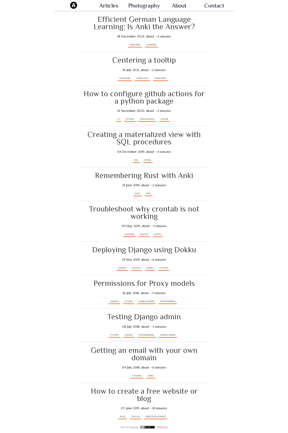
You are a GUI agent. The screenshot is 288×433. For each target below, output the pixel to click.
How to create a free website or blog (144, 395)
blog (122, 416)
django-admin (146, 301)
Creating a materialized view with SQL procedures (144, 138)
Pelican (134, 427)
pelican (135, 416)
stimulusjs (142, 78)
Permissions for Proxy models (144, 283)
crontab (129, 234)
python (130, 119)
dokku (157, 234)
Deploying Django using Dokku (144, 249)
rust (137, 193)
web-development (156, 416)
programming (168, 301)
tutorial (137, 376)
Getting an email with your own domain (144, 354)
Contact (214, 5)
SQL (137, 160)
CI (119, 119)
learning (151, 45)
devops (144, 234)
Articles (108, 5)
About (179, 5)
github (164, 119)
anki (148, 193)
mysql (147, 160)
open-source (147, 119)
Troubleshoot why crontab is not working (144, 212)
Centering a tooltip (144, 59)
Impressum (162, 427)
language (134, 45)
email (151, 376)
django (122, 268)
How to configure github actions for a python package (144, 97)
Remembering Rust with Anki (144, 175)
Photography (144, 5)
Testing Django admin (144, 316)
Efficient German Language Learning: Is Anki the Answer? (144, 23)
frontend (124, 78)
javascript (161, 78)
